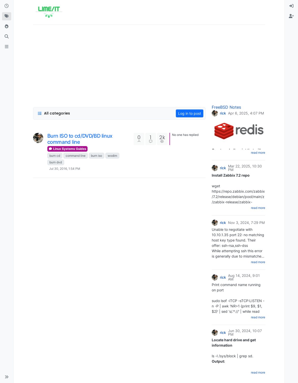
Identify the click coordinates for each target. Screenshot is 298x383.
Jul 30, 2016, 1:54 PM (64, 169)
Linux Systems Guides (67, 149)
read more (258, 152)
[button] (6, 377)
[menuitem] (291, 6)
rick (223, 113)
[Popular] (6, 26)
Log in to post (189, 113)
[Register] (291, 16)
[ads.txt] (6, 47)
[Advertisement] (149, 64)
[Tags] (6, 16)
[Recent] (6, 6)
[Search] (6, 37)
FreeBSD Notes (226, 107)
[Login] (291, 6)
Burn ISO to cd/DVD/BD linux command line (79, 139)
